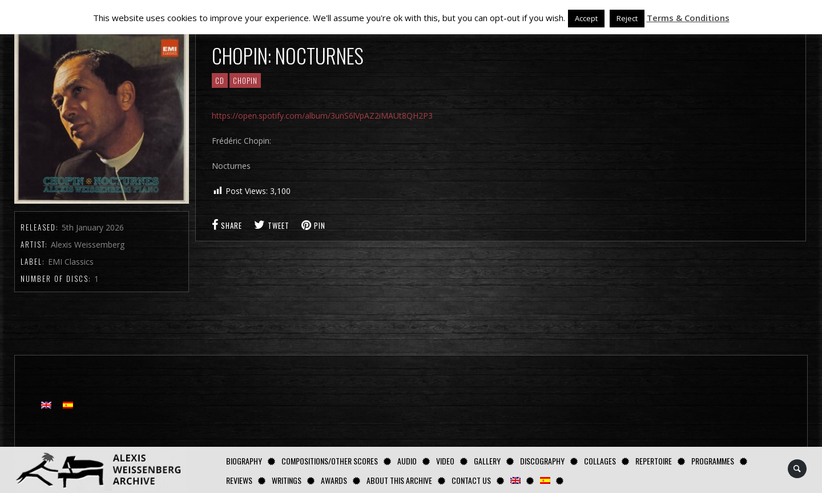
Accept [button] (586, 18)
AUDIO (407, 461)
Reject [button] (627, 18)
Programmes (712, 461)
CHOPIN (245, 80)
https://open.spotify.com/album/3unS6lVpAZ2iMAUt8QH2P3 (322, 115)
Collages (600, 461)
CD (219, 80)
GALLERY (487, 461)
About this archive (399, 480)
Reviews (239, 480)
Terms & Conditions (688, 17)
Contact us (471, 480)
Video (445, 461)
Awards (334, 480)
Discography (542, 461)
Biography (244, 461)
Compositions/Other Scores (329, 461)
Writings (286, 480)
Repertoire (653, 461)
